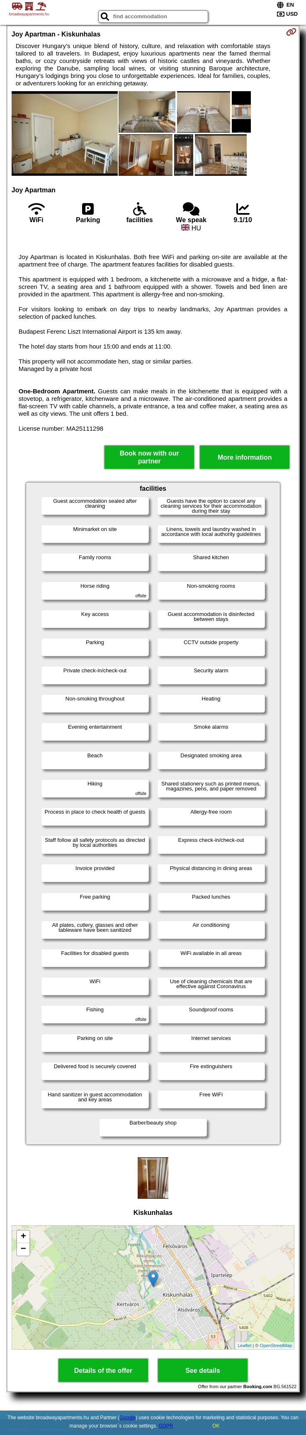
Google (127, 1417)
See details (202, 1370)
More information (245, 457)
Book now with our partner (149, 457)
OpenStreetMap (276, 1345)
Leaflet (244, 1345)
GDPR (166, 1426)
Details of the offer (103, 1370)
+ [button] (23, 1237)
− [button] (23, 1249)
